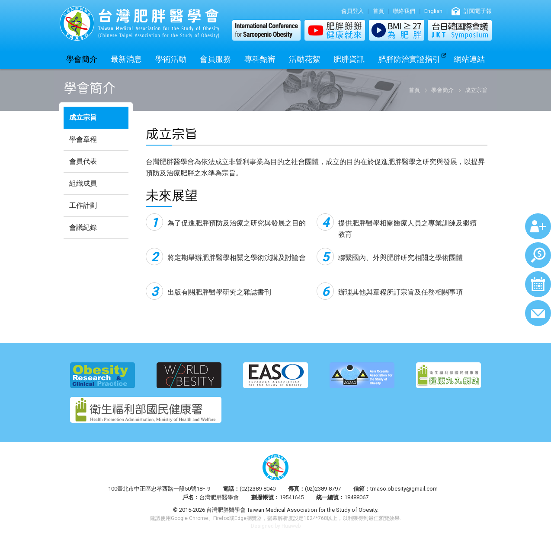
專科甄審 (260, 58)
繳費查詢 (538, 255)
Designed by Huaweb (276, 526)
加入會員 (538, 226)
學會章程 (83, 139)
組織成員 (83, 183)
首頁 (378, 11)
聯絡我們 (404, 11)
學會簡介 (81, 58)
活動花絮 (304, 58)
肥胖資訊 (349, 58)
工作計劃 (83, 205)
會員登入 (352, 11)
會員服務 (215, 58)
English (433, 11)
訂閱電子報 (478, 11)
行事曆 (538, 284)
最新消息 (126, 58)
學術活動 (170, 58)
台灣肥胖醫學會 (139, 23)
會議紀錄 (83, 227)
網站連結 (469, 58)
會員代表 (83, 161)
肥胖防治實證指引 (409, 58)
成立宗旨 (83, 117)
